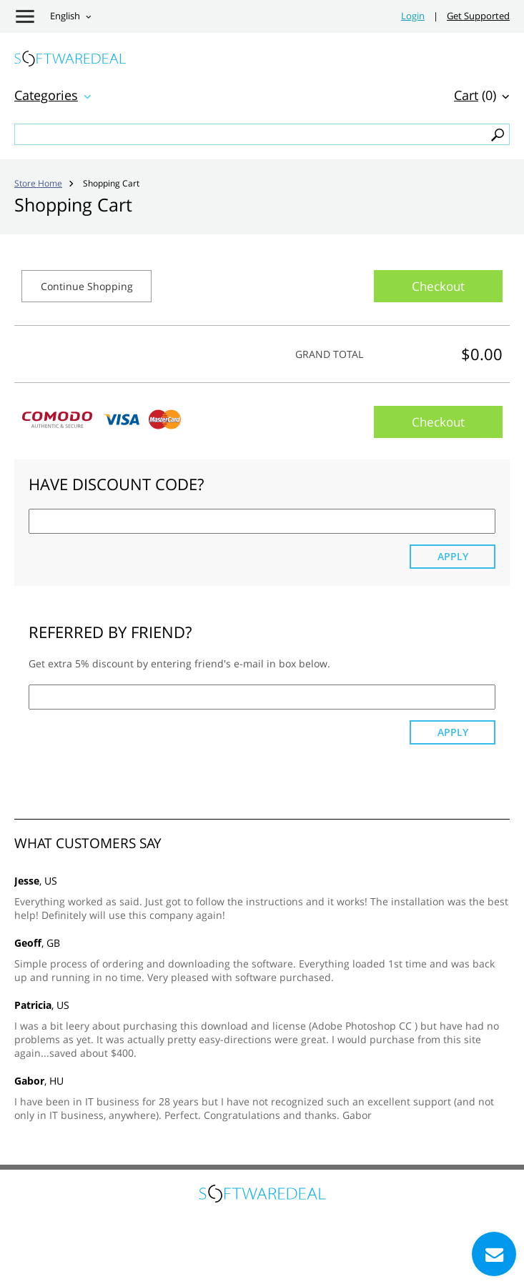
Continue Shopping (87, 286)
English (65, 16)
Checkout (438, 286)
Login (413, 16)
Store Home (38, 183)
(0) (475, 95)
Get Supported (478, 16)
